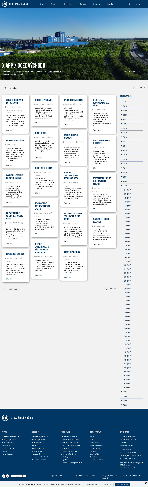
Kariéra (92, 440)
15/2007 (127, 332)
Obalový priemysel (38, 442)
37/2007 (127, 245)
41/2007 (127, 229)
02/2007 (127, 384)
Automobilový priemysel (40, 437)
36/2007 (127, 249)
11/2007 (127, 348)
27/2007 (127, 285)
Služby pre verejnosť (97, 445)
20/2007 (127, 312)
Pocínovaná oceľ (66, 448)
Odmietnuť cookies (92, 484)
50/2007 (127, 194)
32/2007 (127, 265)
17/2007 (127, 324)
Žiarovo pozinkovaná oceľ (69, 442)
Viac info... (78, 484)
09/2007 (127, 356)
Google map (139, 463)
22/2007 (127, 304)
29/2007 (127, 277)
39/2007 (127, 237)
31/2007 (127, 269)
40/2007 (127, 233)
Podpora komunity (96, 448)
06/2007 (127, 368)
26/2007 (127, 289)
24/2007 (127, 297)
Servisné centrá (37, 451)
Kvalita (4, 451)
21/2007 (127, 308)
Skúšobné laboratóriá (39, 460)
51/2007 (127, 190)
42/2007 (127, 225)
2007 (140, 72)
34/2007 (127, 257)
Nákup (92, 437)
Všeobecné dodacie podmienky (71, 463)
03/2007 (127, 380)
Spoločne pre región (96, 457)
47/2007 (127, 206)
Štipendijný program (96, 460)
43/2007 (127, 221)
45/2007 (127, 214)
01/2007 (127, 387)
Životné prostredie (8, 448)
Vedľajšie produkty (67, 457)
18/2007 (127, 320)
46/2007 (127, 210)
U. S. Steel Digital (8, 442)
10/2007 (127, 352)
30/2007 (127, 273)
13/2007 (127, 340)
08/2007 (127, 360)
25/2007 (127, 293)
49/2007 (127, 198)
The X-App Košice (54, 72)
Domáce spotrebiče (38, 440)
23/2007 (127, 301)
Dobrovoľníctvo (95, 454)
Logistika (64, 460)
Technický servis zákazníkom (41, 457)
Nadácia (93, 451)
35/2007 (127, 253)
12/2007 (127, 344)
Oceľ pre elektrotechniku (69, 451)
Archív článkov (129, 72)
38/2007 (127, 241)
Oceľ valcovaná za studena (70, 440)
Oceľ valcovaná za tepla (69, 437)
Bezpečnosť (6, 445)
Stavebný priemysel (38, 448)
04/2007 (127, 376)
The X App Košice (18, 476)
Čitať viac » (9, 130)
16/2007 (127, 328)
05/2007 (127, 372)
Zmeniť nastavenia (107, 484)
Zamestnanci (94, 442)
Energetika (35, 445)
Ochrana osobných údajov (85, 475)
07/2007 (127, 364)
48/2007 (127, 202)
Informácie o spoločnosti (10, 437)
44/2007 (127, 218)
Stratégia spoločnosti (9, 440)
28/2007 (127, 281)
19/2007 (127, 316)
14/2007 (127, 336)
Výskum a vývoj (37, 454)
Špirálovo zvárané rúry (68, 454)
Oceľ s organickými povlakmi (70, 445)
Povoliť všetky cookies (122, 484)
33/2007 (127, 261)
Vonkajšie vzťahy (7, 454)
